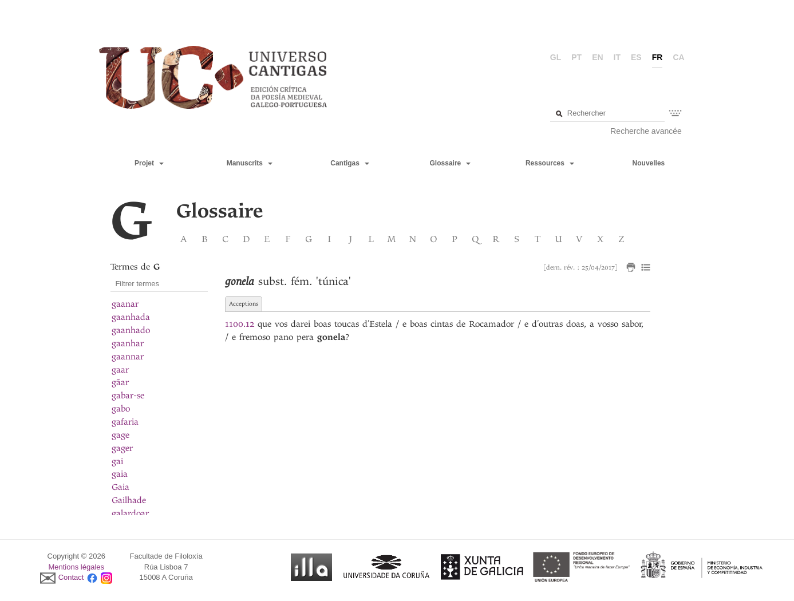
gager (122, 448)
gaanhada (131, 317)
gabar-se (128, 395)
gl (555, 57)
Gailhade (129, 500)
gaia (120, 474)
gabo (121, 409)
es (636, 57)
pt (576, 57)
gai (117, 461)
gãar (120, 382)
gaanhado (131, 330)
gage (120, 435)
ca (678, 57)
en (597, 57)
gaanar (125, 304)
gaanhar (128, 343)
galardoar (130, 513)
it (617, 57)
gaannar (128, 356)
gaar (120, 370)
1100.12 (239, 324)
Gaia (120, 487)
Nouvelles (649, 163)
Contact (71, 578)
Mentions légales (76, 567)
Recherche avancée (646, 131)
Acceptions (243, 303)
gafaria (125, 422)
